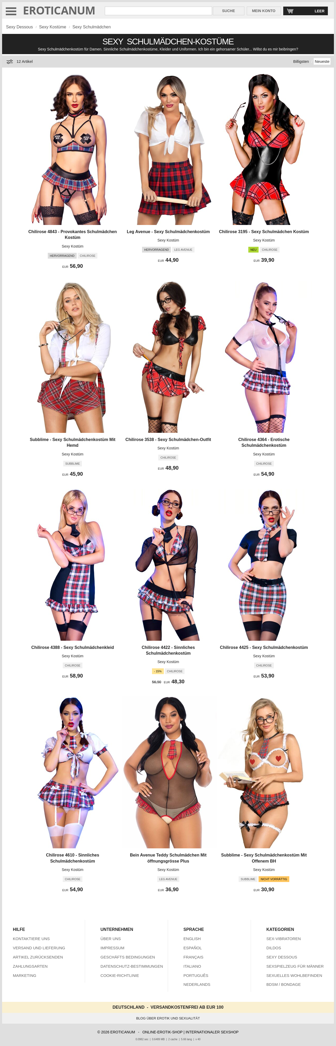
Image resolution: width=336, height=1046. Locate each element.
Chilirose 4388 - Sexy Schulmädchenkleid (72, 647)
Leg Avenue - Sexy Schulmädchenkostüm (168, 231)
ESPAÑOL (192, 948)
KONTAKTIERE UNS (31, 938)
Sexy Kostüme (52, 27)
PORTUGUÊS (195, 975)
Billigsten (301, 61)
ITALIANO (192, 966)
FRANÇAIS (193, 957)
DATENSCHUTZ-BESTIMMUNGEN (132, 966)
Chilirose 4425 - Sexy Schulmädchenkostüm (264, 647)
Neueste (322, 61)
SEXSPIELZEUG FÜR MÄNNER (295, 966)
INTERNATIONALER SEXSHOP (212, 1032)
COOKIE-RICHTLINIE (120, 975)
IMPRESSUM (112, 948)
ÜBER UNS (111, 938)
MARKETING (24, 975)
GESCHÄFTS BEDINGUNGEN (128, 957)
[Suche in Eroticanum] (158, 11)
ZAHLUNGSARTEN (30, 966)
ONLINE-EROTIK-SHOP (162, 1032)
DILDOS (273, 948)
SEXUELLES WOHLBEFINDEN (294, 975)
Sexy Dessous (19, 27)
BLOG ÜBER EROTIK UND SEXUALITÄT (168, 1018)
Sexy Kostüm (72, 246)
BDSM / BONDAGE (283, 984)
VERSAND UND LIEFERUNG (39, 948)
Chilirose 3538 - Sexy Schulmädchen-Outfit (168, 439)
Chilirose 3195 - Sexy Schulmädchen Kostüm (264, 231)
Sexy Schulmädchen (91, 27)
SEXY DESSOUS (281, 957)
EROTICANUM (59, 10)
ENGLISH (192, 938)
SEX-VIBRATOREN (283, 938)
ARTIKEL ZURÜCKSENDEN (38, 957)
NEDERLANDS (197, 984)
